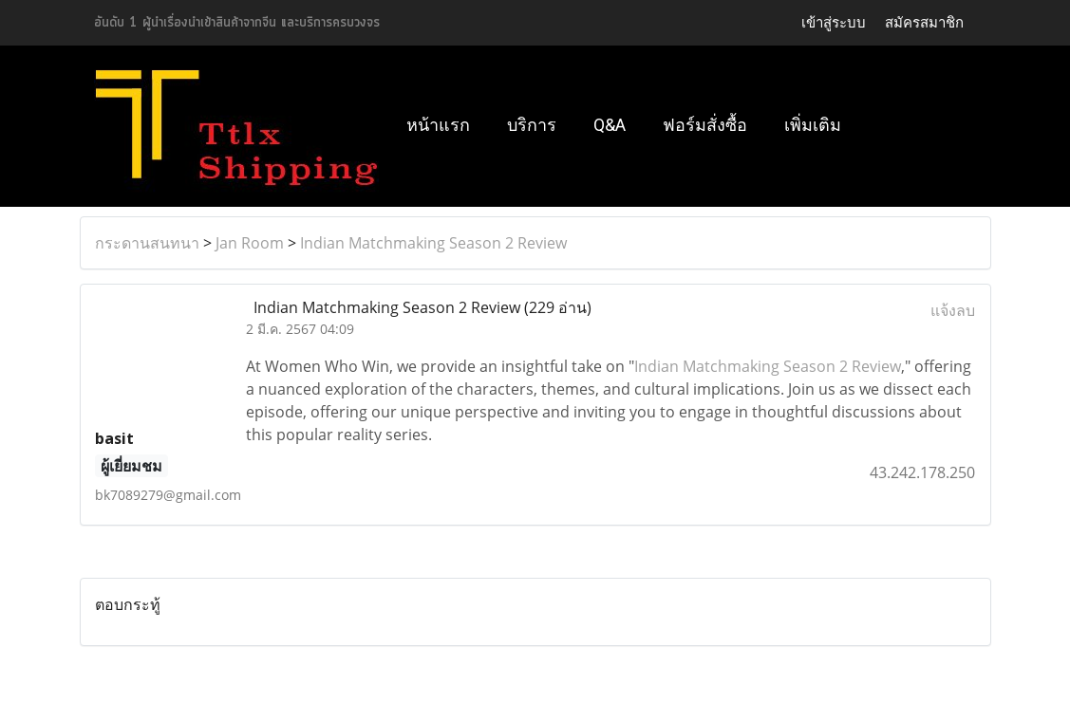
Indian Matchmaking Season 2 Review (433, 242)
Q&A (609, 125)
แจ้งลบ (952, 310)
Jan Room (250, 242)
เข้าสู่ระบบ (833, 22)
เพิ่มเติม (812, 125)
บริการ (531, 125)
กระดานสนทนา (147, 242)
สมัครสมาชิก (924, 22)
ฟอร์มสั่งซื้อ (705, 125)
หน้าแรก (438, 125)
